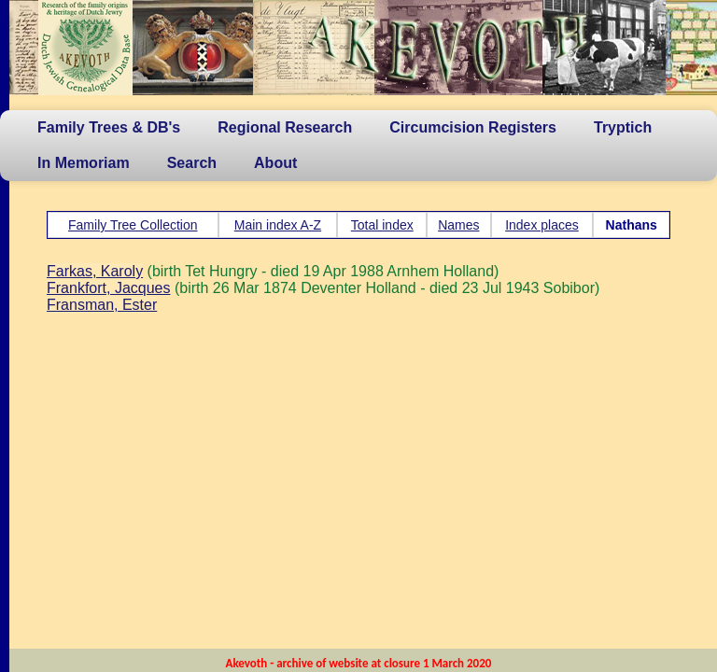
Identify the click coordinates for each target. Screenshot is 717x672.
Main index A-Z (277, 224)
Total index (382, 224)
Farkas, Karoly (95, 271)
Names (458, 224)
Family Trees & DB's (108, 127)
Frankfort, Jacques (109, 288)
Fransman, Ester (102, 305)
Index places (542, 224)
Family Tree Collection (133, 224)
